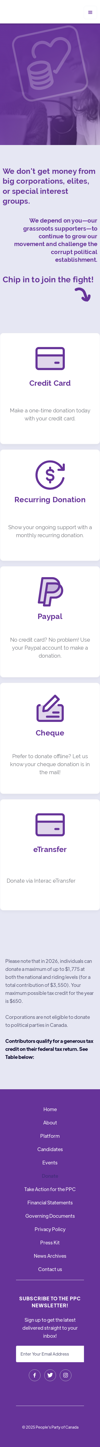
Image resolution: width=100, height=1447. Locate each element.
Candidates (50, 1149)
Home (50, 1109)
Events (50, 1162)
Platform (50, 1136)
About (50, 1122)
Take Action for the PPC (50, 1189)
